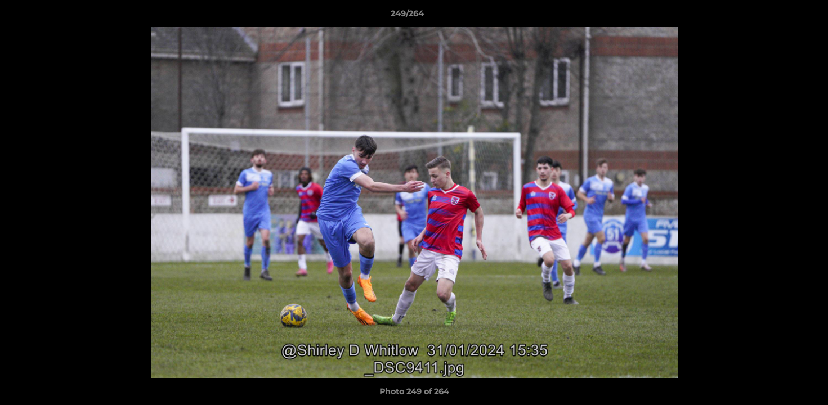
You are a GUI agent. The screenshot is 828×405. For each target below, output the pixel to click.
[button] (780, 16)
